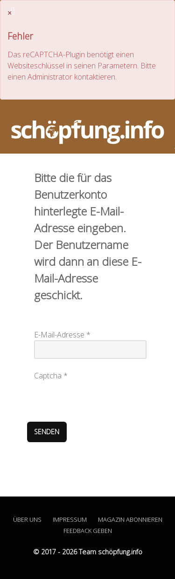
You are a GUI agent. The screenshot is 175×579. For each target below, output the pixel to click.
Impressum (70, 519)
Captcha (51, 375)
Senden (46, 431)
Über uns (27, 519)
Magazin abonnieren (130, 519)
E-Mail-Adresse (62, 335)
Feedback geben (87, 530)
